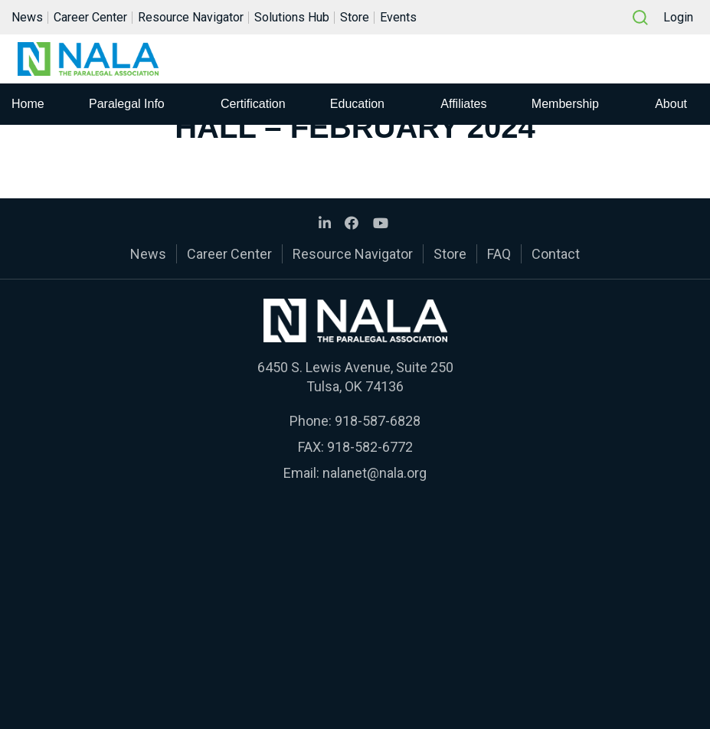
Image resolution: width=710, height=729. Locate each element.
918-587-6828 (377, 421)
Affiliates (463, 105)
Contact (556, 254)
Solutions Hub (291, 18)
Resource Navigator (191, 18)
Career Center (90, 18)
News (27, 18)
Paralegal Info (127, 105)
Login (678, 18)
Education (357, 105)
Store (354, 18)
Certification (253, 105)
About (671, 105)
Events (398, 18)
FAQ (499, 254)
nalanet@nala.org (374, 473)
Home (27, 105)
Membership (565, 105)
